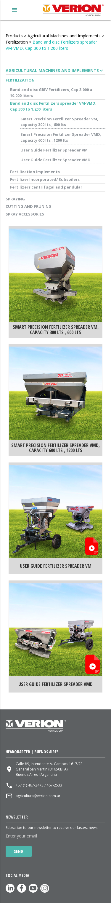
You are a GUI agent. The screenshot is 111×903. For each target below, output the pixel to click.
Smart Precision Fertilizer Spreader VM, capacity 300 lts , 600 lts (59, 121)
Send (18, 851)
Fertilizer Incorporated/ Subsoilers (45, 179)
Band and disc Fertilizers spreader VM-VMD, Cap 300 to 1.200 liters (53, 106)
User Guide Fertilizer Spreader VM (54, 150)
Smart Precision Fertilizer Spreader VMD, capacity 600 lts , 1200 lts (60, 137)
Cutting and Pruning (29, 206)
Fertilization (17, 42)
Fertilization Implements (35, 171)
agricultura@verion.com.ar (38, 795)
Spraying (15, 199)
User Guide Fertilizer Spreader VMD (55, 159)
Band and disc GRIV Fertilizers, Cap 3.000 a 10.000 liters (51, 92)
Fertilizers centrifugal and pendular (46, 187)
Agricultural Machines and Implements (64, 36)
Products (14, 36)
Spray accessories (25, 214)
